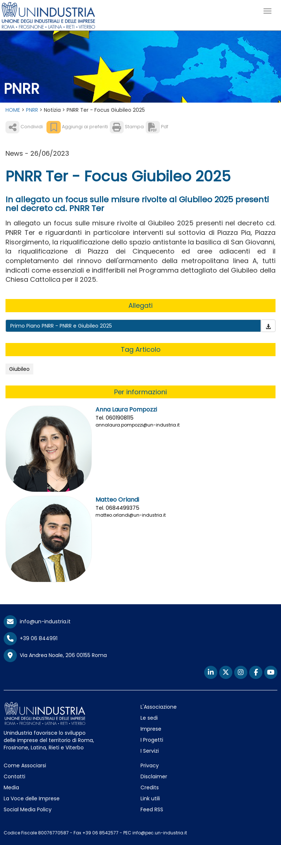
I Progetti (151, 739)
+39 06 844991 (30, 638)
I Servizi (149, 750)
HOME (12, 110)
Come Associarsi (25, 765)
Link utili (150, 798)
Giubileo (19, 369)
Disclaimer (153, 776)
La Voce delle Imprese (32, 798)
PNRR (32, 110)
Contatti (14, 776)
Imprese (150, 729)
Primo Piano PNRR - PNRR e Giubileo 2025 (61, 325)
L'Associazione (158, 707)
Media (11, 787)
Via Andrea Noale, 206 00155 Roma (55, 655)
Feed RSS (151, 809)
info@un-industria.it (37, 621)
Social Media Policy (28, 809)
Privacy (149, 765)
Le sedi (149, 718)
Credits (149, 787)
